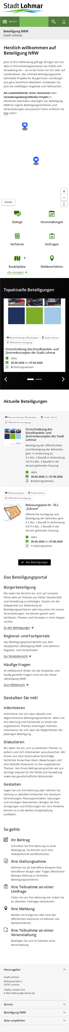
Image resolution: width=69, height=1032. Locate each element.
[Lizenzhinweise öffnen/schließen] (64, 205)
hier (6, 113)
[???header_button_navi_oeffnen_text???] (10, 22)
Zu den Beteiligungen (17, 627)
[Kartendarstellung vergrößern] (64, 191)
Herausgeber (12, 969)
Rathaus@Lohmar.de (23, 993)
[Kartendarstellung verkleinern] (64, 197)
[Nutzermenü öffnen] (64, 22)
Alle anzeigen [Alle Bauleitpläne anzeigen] (15, 272)
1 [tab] (30, 379)
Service (8, 1004)
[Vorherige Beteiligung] (6, 379)
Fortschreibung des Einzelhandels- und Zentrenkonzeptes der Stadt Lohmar (32, 350)
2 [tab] (39, 379)
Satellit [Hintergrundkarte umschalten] (8, 202)
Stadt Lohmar (11, 977)
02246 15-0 (19, 989)
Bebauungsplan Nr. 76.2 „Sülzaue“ (42, 506)
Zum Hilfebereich (14, 685)
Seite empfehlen (14, 1020)
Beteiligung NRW (15, 31)
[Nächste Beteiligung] (63, 379)
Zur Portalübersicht (16, 656)
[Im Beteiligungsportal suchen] (53, 22)
